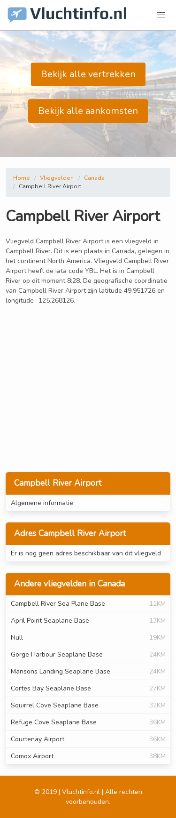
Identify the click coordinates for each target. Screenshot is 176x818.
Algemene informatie (42, 502)
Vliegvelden (57, 178)
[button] (161, 15)
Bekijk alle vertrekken (88, 74)
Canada (94, 178)
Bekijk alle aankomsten (88, 110)
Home (21, 178)
